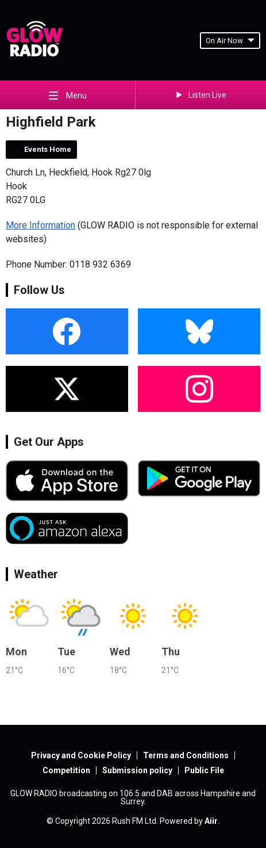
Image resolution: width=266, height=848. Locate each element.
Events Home (47, 149)
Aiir (211, 821)
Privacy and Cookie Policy (81, 755)
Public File (204, 770)
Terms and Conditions (186, 755)
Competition (66, 770)
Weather (36, 574)
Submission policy (137, 770)
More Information (40, 225)
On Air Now (230, 40)
